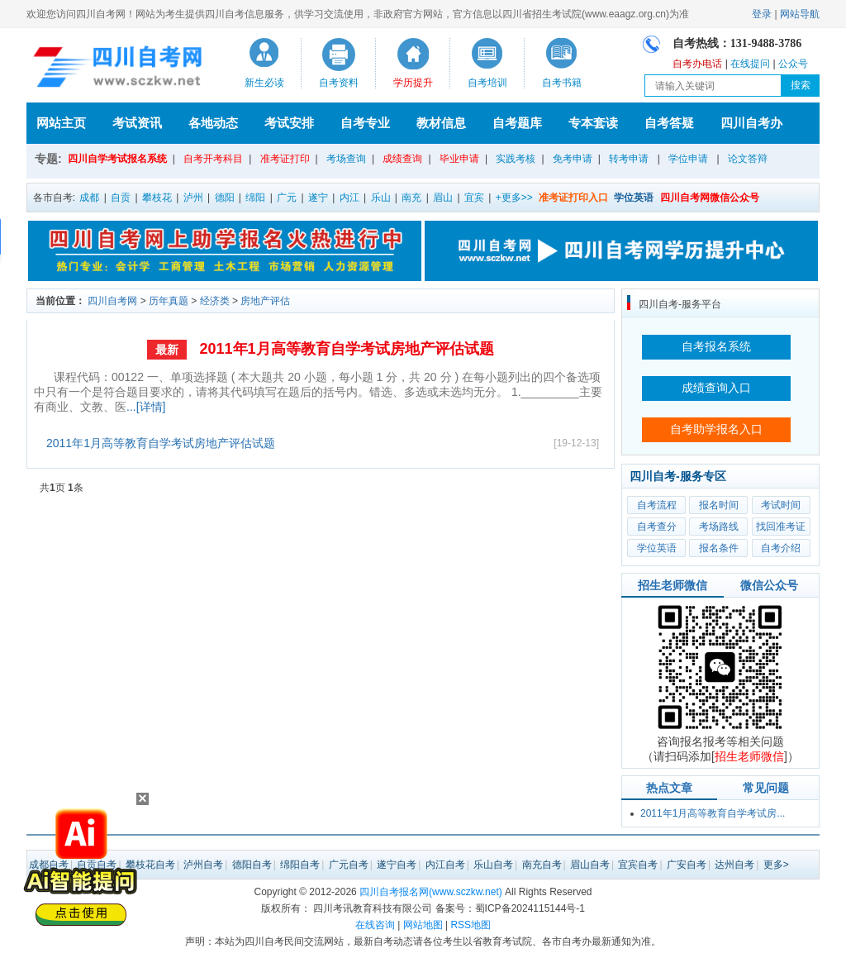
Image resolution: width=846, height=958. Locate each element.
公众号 (793, 63)
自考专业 (365, 123)
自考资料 (339, 82)
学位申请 (688, 158)
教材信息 (441, 123)
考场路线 (719, 526)
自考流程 (657, 505)
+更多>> (514, 197)
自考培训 (487, 82)
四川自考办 (751, 123)
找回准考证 (781, 526)
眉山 (443, 197)
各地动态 (213, 123)
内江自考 (445, 864)
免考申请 (572, 158)
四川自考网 (112, 301)
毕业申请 (459, 158)
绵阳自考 (300, 864)
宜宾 (474, 197)
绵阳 (255, 197)
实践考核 (515, 158)
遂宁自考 (396, 864)
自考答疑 (669, 123)
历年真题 (168, 301)
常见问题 (766, 787)
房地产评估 (265, 301)
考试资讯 (137, 123)
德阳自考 (252, 864)
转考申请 (629, 158)
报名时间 (719, 505)
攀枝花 (157, 197)
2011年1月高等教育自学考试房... (712, 813)
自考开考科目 (213, 158)
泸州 (193, 197)
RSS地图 (470, 925)
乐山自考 (493, 864)
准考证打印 (285, 158)
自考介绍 (781, 548)
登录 (762, 14)
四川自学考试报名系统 (117, 158)
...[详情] (145, 406)
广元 (287, 197)
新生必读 (264, 82)
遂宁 (318, 197)
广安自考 (686, 864)
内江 (349, 197)
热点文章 (669, 787)
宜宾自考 (638, 864)
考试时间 (781, 505)
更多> (776, 864)
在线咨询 (375, 925)
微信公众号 (769, 585)
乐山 (381, 197)
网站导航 (800, 14)
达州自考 (734, 864)
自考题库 (517, 123)
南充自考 (542, 864)
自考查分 (657, 526)
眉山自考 (590, 864)
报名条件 (719, 548)
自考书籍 (562, 82)
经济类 (215, 301)
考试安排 (289, 123)
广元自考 (348, 864)
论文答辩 (748, 158)
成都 (89, 197)
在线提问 (750, 63)
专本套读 (593, 123)
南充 (411, 197)
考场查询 (346, 158)
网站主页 (61, 123)
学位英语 (657, 548)
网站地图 (423, 925)
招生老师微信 (672, 585)
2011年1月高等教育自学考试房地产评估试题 (346, 349)
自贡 (121, 197)
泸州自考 (203, 864)
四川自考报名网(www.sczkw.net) (430, 892)
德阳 (225, 197)
